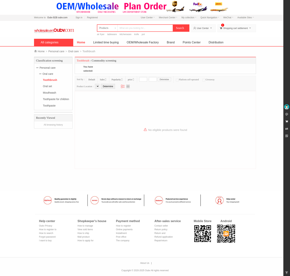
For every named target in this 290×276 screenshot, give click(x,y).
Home (81, 42)
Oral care (73, 51)
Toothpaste (49, 105)
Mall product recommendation (85, 237)
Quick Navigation (209, 17)
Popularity (116, 79)
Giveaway (209, 79)
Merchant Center (168, 17)
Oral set (47, 86)
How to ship (83, 233)
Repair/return (160, 240)
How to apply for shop (85, 240)
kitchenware (125, 34)
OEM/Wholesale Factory (143, 42)
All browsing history (53, 125)
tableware (112, 34)
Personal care (56, 51)
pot (143, 34)
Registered (92, 17)
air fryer (100, 34)
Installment (121, 233)
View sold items (85, 229)
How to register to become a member (47, 229)
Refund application (163, 237)
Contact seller (161, 225)
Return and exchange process (163, 233)
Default (91, 79)
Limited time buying (106, 42)
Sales (102, 79)
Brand (171, 42)
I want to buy (45, 240)
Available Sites (245, 17)
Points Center (192, 42)
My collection (188, 17)
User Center (148, 17)
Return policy (160, 229)
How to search (46, 233)
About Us (144, 263)
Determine (164, 79)
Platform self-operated (187, 79)
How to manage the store (85, 226)
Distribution (216, 42)
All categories (49, 42)
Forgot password (47, 237)
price (130, 79)
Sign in (79, 17)
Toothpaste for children (56, 99)
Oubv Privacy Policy (45, 226)
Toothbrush (50, 79)
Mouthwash (49, 92)
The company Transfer (122, 240)
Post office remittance (121, 237)
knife (136, 34)
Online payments (124, 229)
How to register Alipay (123, 226)
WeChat (228, 17)
